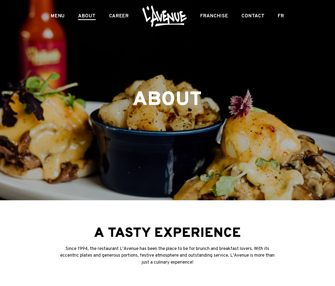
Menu (58, 16)
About (87, 16)
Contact (252, 16)
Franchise (214, 16)
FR (281, 16)
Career (119, 16)
